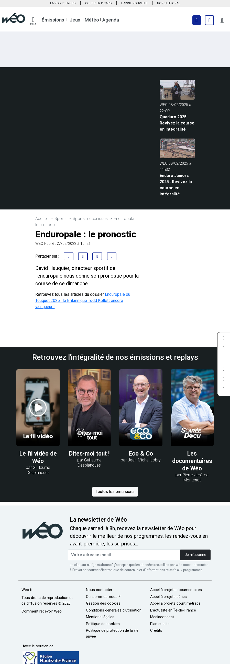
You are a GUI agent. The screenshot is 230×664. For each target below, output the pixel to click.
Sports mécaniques (90, 218)
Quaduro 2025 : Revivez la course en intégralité (177, 123)
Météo (92, 20)
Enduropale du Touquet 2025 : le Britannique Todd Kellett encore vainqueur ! (82, 300)
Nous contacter (99, 589)
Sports (60, 218)
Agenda (110, 20)
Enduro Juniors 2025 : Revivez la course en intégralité (176, 184)
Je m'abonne (195, 555)
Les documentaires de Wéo (192, 461)
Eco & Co (141, 453)
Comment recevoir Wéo (41, 611)
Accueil (41, 218)
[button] (33, 21)
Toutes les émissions (115, 491)
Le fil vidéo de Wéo (38, 457)
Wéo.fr (27, 589)
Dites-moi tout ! (89, 453)
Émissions (53, 20)
